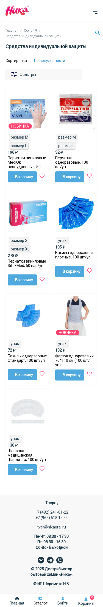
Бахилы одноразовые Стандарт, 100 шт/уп (27, 358)
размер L (19, 146)
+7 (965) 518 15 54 (51, 518)
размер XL (20, 249)
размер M (19, 137)
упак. (62, 240)
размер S (19, 240)
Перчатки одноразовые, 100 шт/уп (71, 162)
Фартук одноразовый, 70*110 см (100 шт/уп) (74, 360)
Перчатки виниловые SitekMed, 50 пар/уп (27, 263)
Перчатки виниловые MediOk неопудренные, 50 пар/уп (27, 162)
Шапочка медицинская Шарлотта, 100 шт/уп (27, 455)
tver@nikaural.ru (51, 527)
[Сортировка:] (54, 60)
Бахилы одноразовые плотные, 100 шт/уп (74, 254)
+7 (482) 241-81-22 (51, 512)
